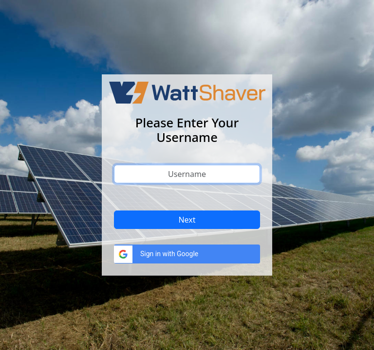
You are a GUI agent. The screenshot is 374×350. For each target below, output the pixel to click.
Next (186, 219)
